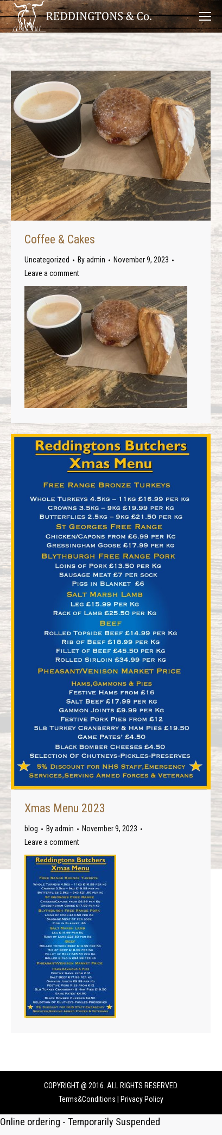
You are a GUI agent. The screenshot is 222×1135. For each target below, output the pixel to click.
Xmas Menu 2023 (64, 808)
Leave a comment (51, 273)
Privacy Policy (141, 1099)
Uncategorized (46, 259)
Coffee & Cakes (59, 239)
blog (31, 828)
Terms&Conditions (87, 1099)
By (91, 259)
